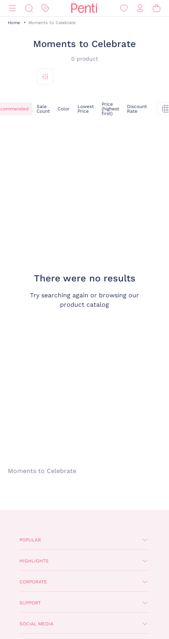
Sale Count (43, 108)
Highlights (34, 561)
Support (30, 603)
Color (64, 108)
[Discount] (45, 8)
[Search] (28, 8)
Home (14, 22)
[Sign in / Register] (140, 8)
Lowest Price (85, 108)
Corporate (33, 582)
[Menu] (12, 8)
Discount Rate (137, 108)
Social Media (36, 624)
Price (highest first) (110, 109)
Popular (30, 540)
